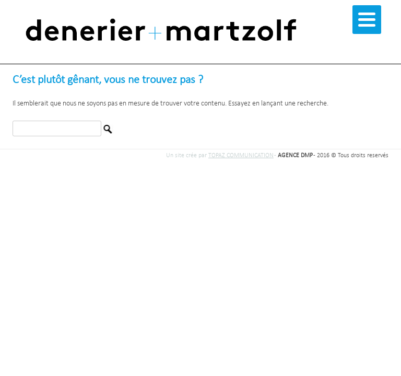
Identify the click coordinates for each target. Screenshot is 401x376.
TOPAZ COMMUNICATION (241, 155)
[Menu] (366, 19)
